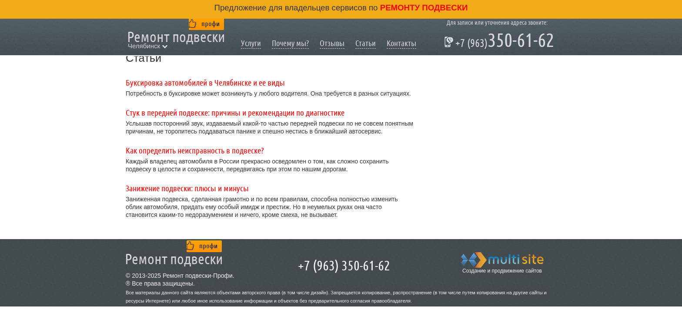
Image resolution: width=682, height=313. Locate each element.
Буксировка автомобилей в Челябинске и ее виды (205, 83)
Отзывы (332, 43)
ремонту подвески (423, 7)
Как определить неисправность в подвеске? (195, 151)
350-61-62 (500, 42)
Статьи (365, 43)
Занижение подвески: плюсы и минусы (187, 188)
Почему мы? (290, 43)
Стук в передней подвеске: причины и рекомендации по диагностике (235, 113)
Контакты (401, 43)
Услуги (251, 43)
